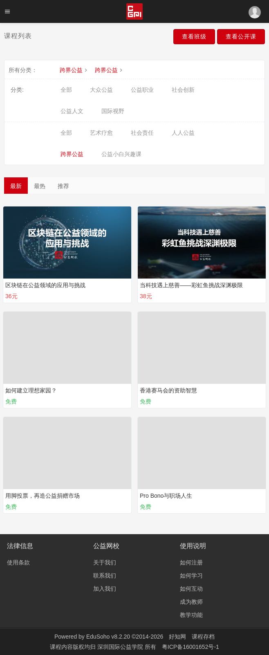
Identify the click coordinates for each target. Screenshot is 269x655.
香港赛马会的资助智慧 (168, 390)
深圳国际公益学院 (121, 647)
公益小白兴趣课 (121, 154)
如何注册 (191, 562)
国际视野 (112, 111)
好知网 (177, 636)
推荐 (63, 186)
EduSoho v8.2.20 (108, 636)
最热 (39, 186)
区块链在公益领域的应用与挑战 (45, 285)
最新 (16, 186)
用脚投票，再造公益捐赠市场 (42, 495)
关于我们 (104, 562)
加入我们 (104, 588)
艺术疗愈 (101, 132)
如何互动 (191, 588)
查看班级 (194, 36)
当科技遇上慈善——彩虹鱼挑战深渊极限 (191, 285)
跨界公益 (74, 70)
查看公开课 (241, 36)
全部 (66, 89)
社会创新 (183, 89)
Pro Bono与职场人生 (166, 495)
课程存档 (203, 636)
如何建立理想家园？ (31, 390)
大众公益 (101, 89)
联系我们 (104, 575)
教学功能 (191, 615)
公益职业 (142, 89)
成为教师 (191, 601)
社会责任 (142, 132)
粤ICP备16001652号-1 (190, 647)
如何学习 (191, 575)
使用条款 (18, 562)
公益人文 (72, 111)
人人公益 (183, 132)
